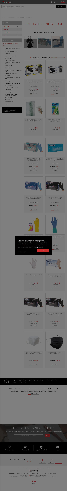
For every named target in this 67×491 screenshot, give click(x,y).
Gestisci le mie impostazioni (22, 251)
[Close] (50, 238)
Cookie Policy (21, 244)
